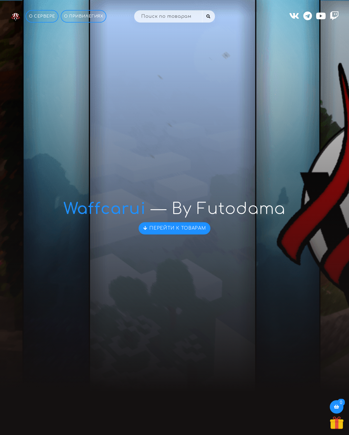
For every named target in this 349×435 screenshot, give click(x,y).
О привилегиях (83, 16)
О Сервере (42, 16)
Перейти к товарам (174, 228)
